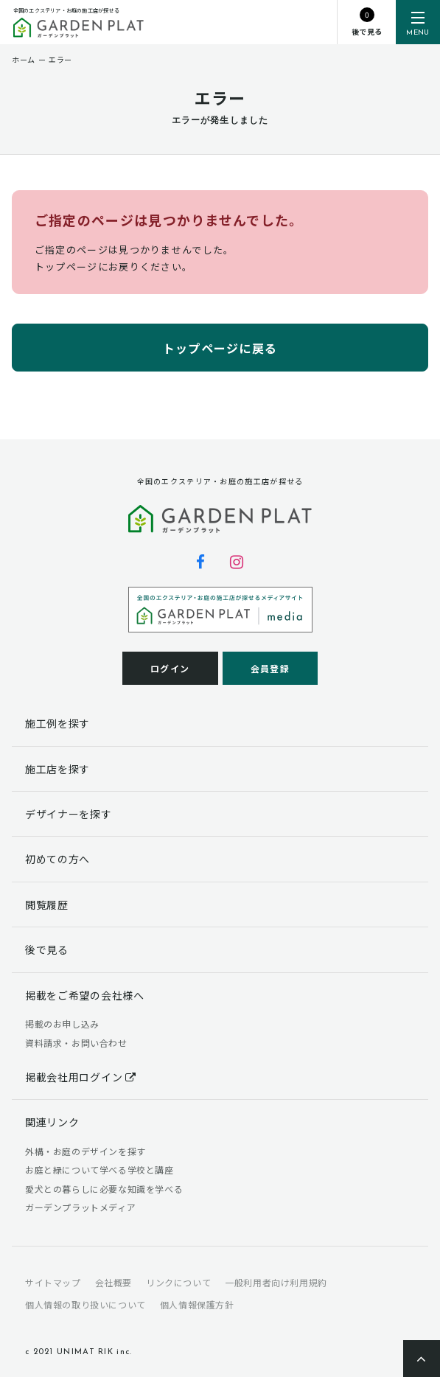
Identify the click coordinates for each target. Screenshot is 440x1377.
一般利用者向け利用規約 (276, 1282)
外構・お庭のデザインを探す (85, 1151)
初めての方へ (57, 858)
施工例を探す (57, 723)
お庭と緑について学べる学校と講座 (99, 1169)
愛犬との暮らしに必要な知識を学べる (104, 1188)
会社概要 (113, 1282)
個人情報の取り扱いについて (85, 1304)
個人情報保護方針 (197, 1304)
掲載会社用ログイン (80, 1077)
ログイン (169, 668)
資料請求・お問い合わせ (76, 1042)
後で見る (47, 949)
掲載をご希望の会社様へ (84, 995)
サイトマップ (53, 1282)
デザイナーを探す (68, 813)
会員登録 (270, 668)
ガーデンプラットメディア (80, 1207)
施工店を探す (57, 768)
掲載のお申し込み (62, 1023)
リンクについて (178, 1282)
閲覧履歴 (47, 904)
